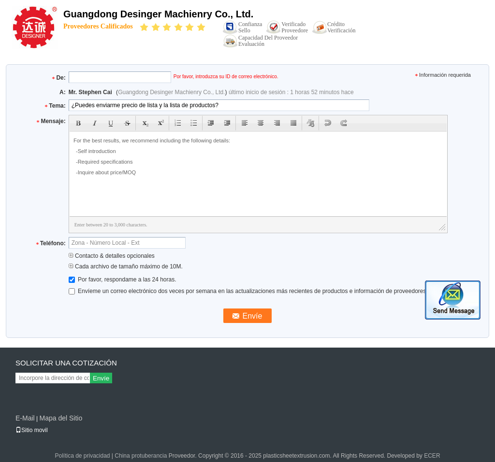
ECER (432, 455)
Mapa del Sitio (60, 418)
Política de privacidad (82, 455)
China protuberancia (141, 455)
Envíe (101, 378)
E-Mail (25, 418)
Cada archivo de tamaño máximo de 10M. (126, 266)
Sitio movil (31, 430)
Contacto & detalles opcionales (112, 255)
